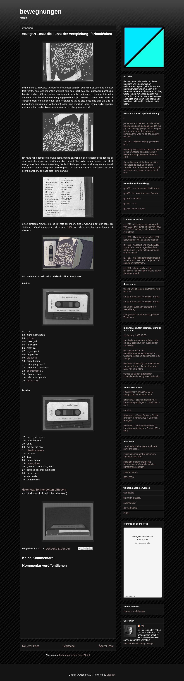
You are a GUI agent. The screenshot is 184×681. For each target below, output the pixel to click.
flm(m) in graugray (132, 498)
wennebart (129, 492)
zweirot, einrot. (131, 472)
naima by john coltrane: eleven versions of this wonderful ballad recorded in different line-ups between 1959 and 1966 (143, 153)
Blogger (111, 674)
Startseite (69, 646)
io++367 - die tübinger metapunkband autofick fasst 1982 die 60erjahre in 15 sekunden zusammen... (142, 260)
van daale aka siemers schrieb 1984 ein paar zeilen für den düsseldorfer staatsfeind (141, 343)
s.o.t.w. (30, 338)
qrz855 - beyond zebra (134, 208)
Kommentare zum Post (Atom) (74, 655)
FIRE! (126, 513)
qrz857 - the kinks (132, 198)
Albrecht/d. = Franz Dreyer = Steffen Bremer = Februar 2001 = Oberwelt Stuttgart (141, 418)
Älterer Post (106, 646)
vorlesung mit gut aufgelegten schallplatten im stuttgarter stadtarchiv (142, 375)
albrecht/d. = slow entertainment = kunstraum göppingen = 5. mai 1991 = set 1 (142, 428)
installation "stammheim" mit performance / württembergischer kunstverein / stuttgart (139, 464)
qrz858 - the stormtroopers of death (141, 193)
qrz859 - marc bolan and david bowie (141, 188)
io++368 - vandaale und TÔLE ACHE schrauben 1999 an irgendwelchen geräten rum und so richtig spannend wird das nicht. (141, 249)
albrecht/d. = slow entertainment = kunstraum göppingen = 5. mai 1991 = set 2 (142, 402)
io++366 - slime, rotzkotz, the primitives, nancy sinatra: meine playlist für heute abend (142, 271)
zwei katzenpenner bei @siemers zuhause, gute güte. (140, 455)
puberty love (33, 463)
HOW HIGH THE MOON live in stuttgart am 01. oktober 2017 (138, 393)
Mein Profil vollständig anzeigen (139, 643)
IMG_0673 (129, 477)
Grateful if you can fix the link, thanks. (142, 296)
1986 (69, 227)
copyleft (127, 410)
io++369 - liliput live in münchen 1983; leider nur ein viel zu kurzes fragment (142, 238)
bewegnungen (41, 11)
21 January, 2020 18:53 (135, 335)
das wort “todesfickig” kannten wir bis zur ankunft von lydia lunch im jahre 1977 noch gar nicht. (141, 366)
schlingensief (130, 503)
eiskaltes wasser (35, 450)
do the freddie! (131, 508)
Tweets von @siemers (134, 611)
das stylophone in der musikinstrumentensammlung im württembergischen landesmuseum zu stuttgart (142, 354)
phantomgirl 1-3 (35, 370)
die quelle (32, 357)
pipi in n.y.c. (33, 380)
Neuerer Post (30, 646)
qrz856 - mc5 (130, 203)
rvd (142, 626)
